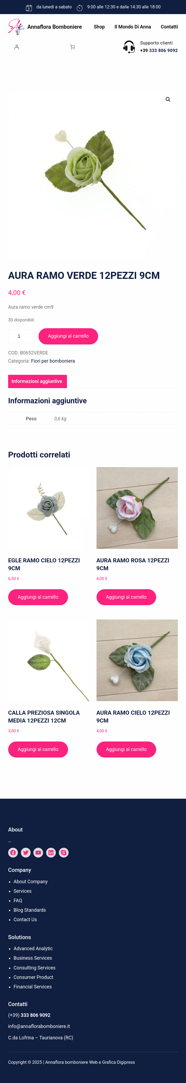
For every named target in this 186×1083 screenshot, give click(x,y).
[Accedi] (17, 47)
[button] (168, 99)
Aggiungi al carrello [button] (38, 597)
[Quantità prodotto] (21, 336)
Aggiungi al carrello (68, 336)
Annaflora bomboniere (54, 27)
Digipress (126, 1062)
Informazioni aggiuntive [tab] (37, 381)
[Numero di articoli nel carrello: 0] (72, 47)
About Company (31, 881)
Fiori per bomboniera (53, 361)
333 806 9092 (163, 50)
